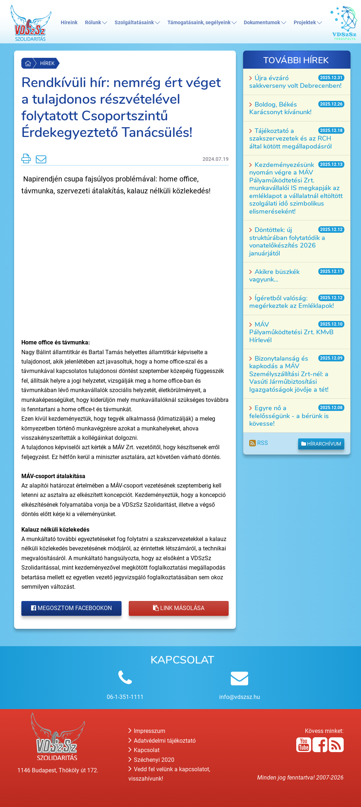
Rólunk (96, 23)
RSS (258, 442)
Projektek (308, 23)
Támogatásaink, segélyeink (202, 23)
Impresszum (146, 730)
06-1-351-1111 (125, 697)
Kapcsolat (144, 750)
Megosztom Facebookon (71, 608)
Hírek (47, 63)
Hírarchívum (321, 444)
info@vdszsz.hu (239, 697)
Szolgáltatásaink (137, 23)
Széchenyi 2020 (151, 759)
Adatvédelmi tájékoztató (162, 740)
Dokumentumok (265, 23)
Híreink (69, 23)
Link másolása (178, 608)
